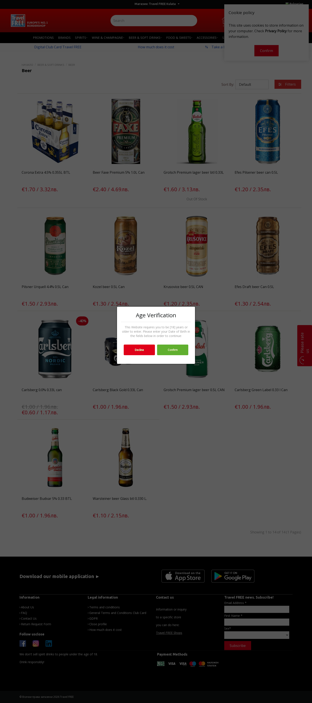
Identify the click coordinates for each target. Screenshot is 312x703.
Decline (139, 350)
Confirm (173, 350)
